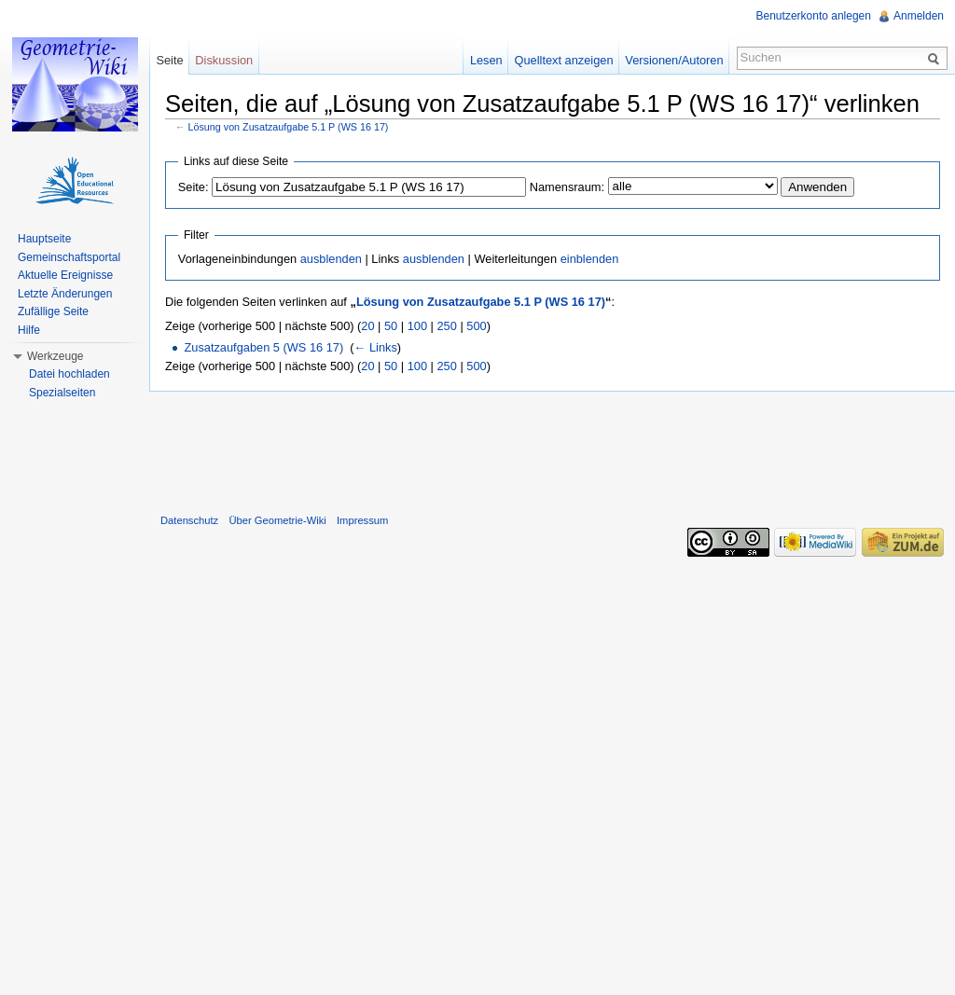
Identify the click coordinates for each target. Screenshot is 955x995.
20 (367, 326)
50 (390, 326)
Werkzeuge (55, 356)
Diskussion (224, 60)
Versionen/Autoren (674, 60)
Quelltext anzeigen (564, 60)
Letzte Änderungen (65, 293)
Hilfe (29, 330)
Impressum (362, 520)
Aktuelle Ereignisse (65, 275)
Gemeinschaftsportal (69, 257)
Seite (169, 60)
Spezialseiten (62, 392)
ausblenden (331, 259)
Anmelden (918, 15)
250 (446, 326)
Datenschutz (189, 520)
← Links (375, 347)
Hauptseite (44, 238)
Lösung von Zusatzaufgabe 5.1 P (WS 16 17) (288, 126)
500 (476, 326)
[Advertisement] (552, 449)
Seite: (193, 187)
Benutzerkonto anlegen (813, 15)
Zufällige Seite (53, 311)
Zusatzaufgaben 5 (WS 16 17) (263, 347)
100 (417, 326)
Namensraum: (567, 187)
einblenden (590, 259)
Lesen (486, 60)
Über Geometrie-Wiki (276, 520)
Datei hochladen (69, 373)
